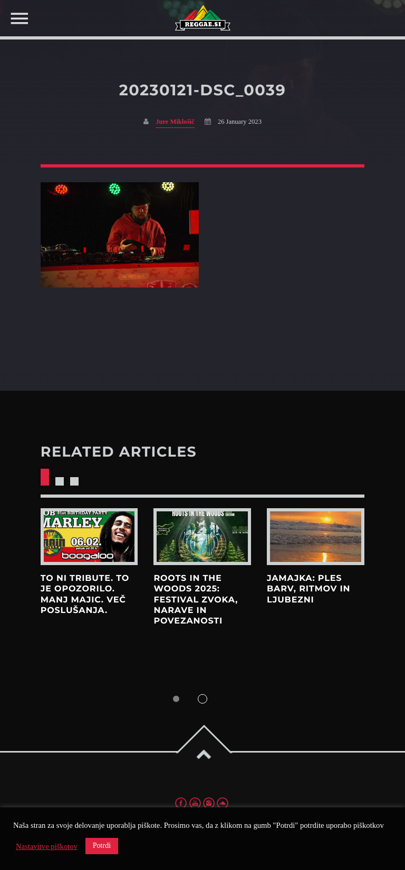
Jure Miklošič (175, 121)
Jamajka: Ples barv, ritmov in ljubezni (308, 589)
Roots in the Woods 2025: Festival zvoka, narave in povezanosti (195, 600)
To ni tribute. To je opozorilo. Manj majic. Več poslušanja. (85, 595)
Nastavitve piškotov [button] (47, 846)
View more (89, 536)
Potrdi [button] (102, 845)
